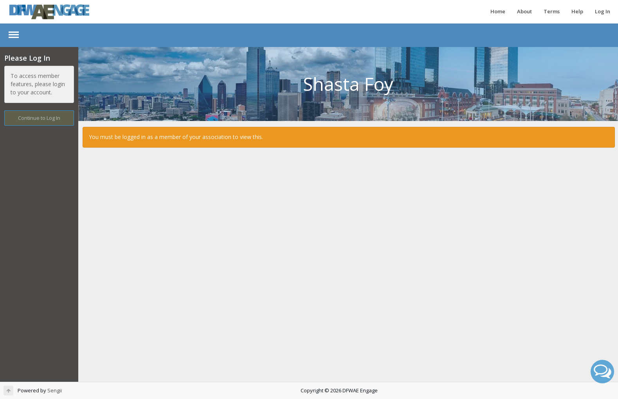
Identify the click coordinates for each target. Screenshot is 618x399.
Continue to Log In (39, 117)
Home (497, 11)
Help (577, 11)
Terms (552, 11)
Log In (602, 11)
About (524, 11)
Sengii (54, 390)
